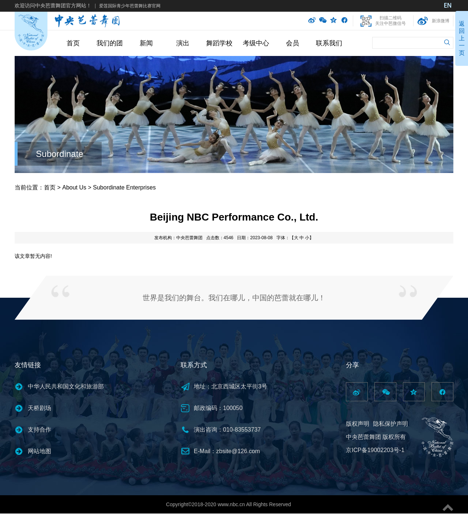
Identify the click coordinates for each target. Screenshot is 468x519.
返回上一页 (462, 38)
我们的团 (110, 43)
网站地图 (39, 451)
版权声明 (357, 424)
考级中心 (256, 43)
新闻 (146, 43)
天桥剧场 (39, 408)
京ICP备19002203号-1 (375, 450)
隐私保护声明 (390, 424)
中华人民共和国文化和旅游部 (66, 386)
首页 (73, 43)
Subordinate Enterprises (124, 187)
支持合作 (39, 429)
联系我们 (329, 43)
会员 (292, 43)
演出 (182, 43)
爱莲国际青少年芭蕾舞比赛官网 (130, 5)
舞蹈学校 (219, 43)
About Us (74, 187)
